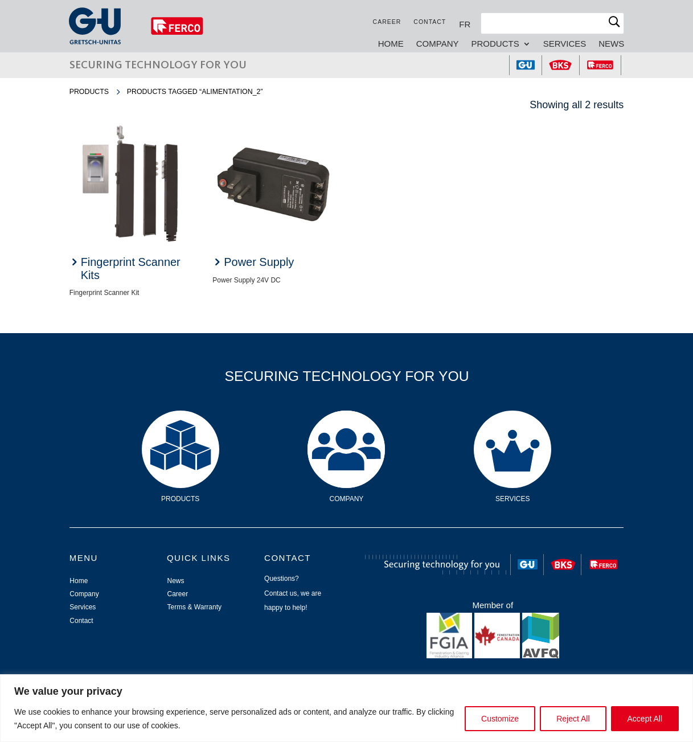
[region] (346, 708)
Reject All (572, 718)
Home (390, 44)
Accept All (645, 718)
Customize (500, 718)
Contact (429, 21)
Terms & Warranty (194, 607)
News (611, 44)
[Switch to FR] (464, 24)
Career (386, 21)
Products (495, 44)
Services (564, 44)
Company (437, 44)
